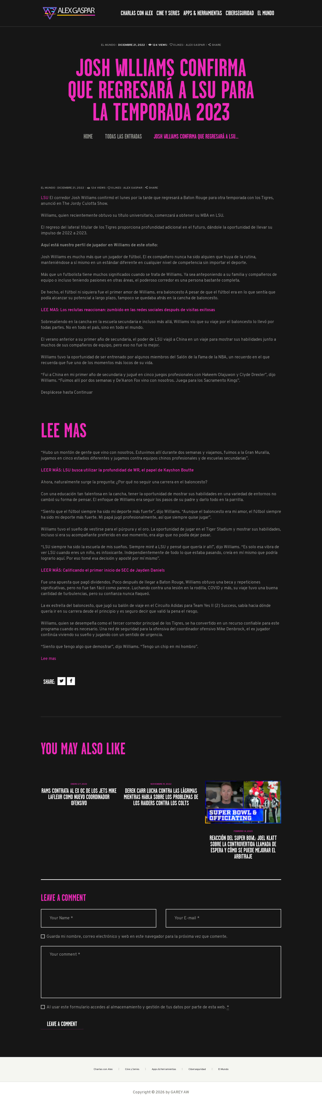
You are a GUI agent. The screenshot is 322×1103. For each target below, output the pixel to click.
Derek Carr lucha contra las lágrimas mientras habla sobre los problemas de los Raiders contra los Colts (161, 797)
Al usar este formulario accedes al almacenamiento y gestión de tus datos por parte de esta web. (138, 1007)
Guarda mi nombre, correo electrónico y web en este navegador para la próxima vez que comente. (137, 936)
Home (88, 137)
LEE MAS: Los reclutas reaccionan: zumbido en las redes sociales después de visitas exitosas (128, 310)
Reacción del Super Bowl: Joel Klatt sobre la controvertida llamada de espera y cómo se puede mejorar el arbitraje (243, 847)
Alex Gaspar (195, 45)
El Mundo (108, 45)
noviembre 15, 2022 (161, 784)
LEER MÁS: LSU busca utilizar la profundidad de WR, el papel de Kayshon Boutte (117, 470)
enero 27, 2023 (79, 784)
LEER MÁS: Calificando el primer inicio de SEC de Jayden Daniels (103, 570)
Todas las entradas (123, 136)
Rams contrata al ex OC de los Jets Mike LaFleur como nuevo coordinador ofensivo (78, 797)
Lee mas (48, 659)
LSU (44, 198)
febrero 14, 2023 (243, 831)
